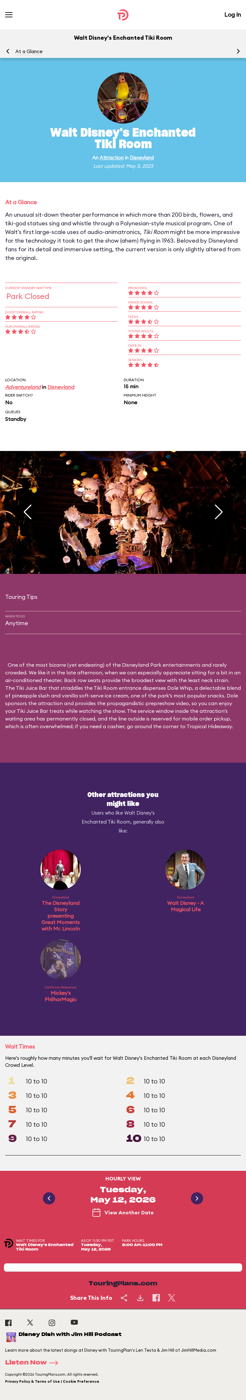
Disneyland (142, 158)
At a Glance (29, 51)
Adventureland (23, 387)
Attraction (112, 158)
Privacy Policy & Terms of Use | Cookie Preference (52, 1381)
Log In (232, 14)
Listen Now (33, 1363)
